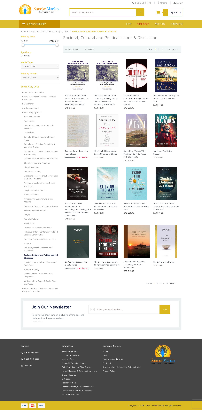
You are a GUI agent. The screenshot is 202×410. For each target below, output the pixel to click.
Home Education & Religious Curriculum (79, 371)
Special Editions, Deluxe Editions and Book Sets (40, 263)
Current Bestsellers (70, 355)
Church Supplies (69, 375)
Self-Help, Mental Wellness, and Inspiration (38, 249)
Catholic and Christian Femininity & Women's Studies (39, 145)
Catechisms (29, 132)
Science (27, 243)
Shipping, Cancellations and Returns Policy (122, 367)
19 (169, 49)
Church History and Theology (37, 163)
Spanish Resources (70, 394)
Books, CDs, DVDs (30, 86)
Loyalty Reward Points (113, 359)
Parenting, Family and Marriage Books (41, 206)
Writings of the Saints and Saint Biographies (38, 275)
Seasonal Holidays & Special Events (77, 386)
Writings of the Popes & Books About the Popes (40, 282)
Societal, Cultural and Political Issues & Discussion (41, 256)
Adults (25, 55)
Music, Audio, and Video (33, 92)
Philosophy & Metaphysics (35, 210)
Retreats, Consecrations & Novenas (40, 239)
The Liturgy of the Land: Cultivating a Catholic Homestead (134, 264)
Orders (162, 3)
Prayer (27, 214)
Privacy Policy (109, 371)
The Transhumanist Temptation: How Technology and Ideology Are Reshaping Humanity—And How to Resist (78, 209)
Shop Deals (143, 24)
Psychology (29, 223)
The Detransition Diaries (163, 262)
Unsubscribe (37, 322)
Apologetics (29, 121)
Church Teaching (31, 167)
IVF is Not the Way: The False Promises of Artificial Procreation (106, 206)
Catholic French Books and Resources (41, 158)
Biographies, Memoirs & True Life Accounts (38, 126)
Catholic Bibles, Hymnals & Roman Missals (39, 138)
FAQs (105, 355)
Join (165, 309)
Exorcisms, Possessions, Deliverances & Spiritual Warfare (41, 177)
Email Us (28, 365)
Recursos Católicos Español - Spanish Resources (39, 98)
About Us (160, 24)
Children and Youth (30, 108)
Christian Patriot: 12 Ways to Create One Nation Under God (166, 98)
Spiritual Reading (31, 269)
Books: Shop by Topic (32, 112)
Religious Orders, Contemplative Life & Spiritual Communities (41, 233)
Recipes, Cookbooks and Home (38, 227)
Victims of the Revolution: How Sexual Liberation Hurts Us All (136, 206)
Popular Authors (69, 382)
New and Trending (32, 116)
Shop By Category (34, 24)
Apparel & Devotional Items (74, 363)
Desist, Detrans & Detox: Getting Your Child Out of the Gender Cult (166, 206)
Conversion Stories (32, 171)
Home (129, 24)
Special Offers (68, 359)
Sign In (178, 3)
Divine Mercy (28, 103)
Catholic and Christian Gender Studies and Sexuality (41, 152)
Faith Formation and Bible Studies (76, 367)
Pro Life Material (31, 219)
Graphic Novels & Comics (35, 190)
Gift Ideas (66, 379)
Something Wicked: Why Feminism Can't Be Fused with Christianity (135, 154)
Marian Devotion (31, 194)
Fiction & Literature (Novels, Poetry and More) (39, 184)
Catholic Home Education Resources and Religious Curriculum (40, 289)
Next (175, 49)
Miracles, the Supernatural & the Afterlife (38, 200)
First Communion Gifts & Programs (77, 390)
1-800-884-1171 (143, 3)
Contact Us (176, 24)
